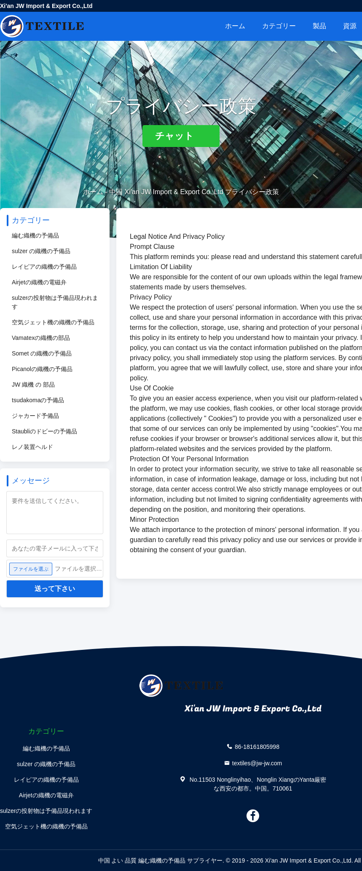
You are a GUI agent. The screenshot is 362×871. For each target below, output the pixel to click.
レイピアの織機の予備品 (44, 266)
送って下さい (55, 588)
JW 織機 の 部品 (33, 384)
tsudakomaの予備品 (38, 400)
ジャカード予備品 (35, 415)
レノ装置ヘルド (32, 447)
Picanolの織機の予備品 (42, 369)
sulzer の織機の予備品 (41, 251)
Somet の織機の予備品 (42, 353)
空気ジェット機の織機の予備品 (53, 322)
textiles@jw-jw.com (257, 762)
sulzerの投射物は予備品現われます (55, 302)
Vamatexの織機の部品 (41, 337)
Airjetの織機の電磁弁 (39, 282)
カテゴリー (279, 25)
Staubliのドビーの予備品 (44, 431)
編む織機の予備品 (35, 235)
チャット (180, 136)
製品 (319, 25)
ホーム (235, 25)
